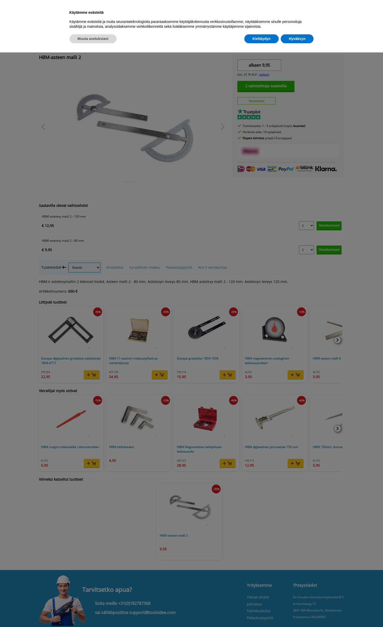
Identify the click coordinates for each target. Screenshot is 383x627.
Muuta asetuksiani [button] (93, 39)
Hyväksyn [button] (297, 39)
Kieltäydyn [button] (261, 39)
